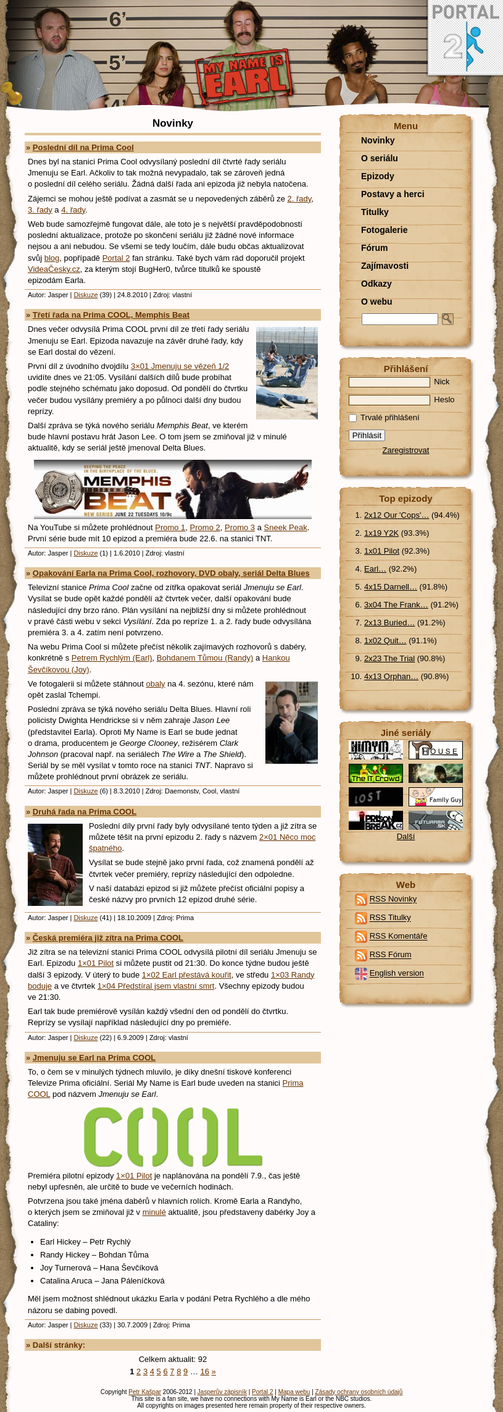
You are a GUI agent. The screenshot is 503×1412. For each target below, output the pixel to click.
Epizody (377, 176)
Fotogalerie (384, 230)
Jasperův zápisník (222, 1392)
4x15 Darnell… (390, 586)
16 (205, 1371)
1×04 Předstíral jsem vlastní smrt (156, 986)
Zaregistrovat (406, 450)
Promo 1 (170, 527)
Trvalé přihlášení (384, 417)
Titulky (375, 212)
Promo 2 (205, 527)
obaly (155, 683)
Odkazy (376, 284)
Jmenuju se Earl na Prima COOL (94, 1057)
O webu (377, 301)
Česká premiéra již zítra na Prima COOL (108, 937)
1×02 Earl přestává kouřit (186, 974)
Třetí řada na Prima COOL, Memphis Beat (111, 314)
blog (52, 258)
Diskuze (85, 294)
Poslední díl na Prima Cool (83, 147)
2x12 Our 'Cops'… (396, 515)
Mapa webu (294, 1392)
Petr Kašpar (144, 1392)
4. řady (73, 209)
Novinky (377, 140)
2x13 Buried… (389, 622)
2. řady (300, 198)
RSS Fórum (391, 955)
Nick (399, 381)
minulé (154, 1212)
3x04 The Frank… (396, 604)
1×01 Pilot (96, 963)
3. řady (40, 209)
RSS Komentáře (399, 936)
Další (406, 836)
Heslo (402, 399)
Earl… (375, 568)
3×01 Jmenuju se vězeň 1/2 (180, 366)
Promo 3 (240, 527)
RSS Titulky (390, 918)
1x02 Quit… (385, 640)
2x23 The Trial (389, 658)
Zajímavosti (385, 266)
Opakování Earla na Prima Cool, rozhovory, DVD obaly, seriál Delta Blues (171, 573)
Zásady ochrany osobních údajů (359, 1392)
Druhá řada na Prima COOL (84, 811)
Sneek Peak (285, 527)
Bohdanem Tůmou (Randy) (205, 657)
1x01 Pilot (381, 551)
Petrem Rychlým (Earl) (112, 657)
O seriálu (379, 158)
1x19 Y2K (381, 533)
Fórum (374, 248)
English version (397, 973)
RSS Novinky (393, 899)
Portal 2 (116, 258)
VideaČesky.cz (54, 269)
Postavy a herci (393, 194)
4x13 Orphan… (391, 676)
